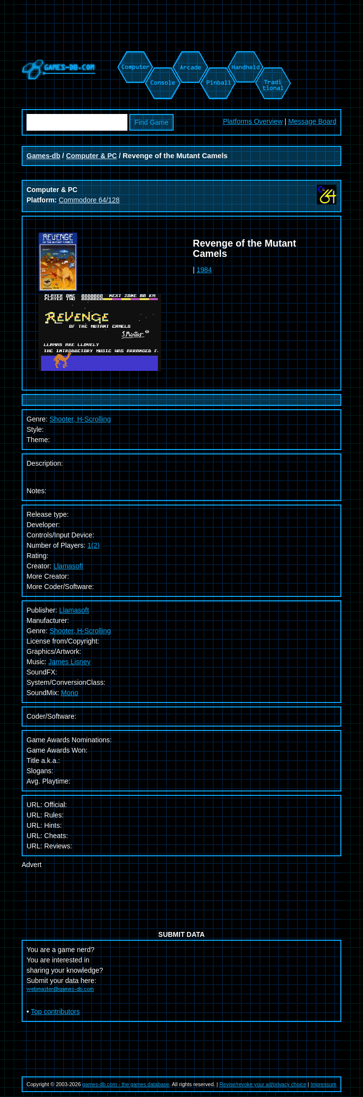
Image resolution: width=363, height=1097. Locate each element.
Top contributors (55, 1011)
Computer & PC (91, 156)
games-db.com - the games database (125, 1084)
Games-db (43, 156)
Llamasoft (68, 566)
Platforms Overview (252, 121)
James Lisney (69, 662)
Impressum (323, 1084)
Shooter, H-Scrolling (80, 631)
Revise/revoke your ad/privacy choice (262, 1084)
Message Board (312, 121)
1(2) (94, 545)
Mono (69, 693)
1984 (204, 270)
